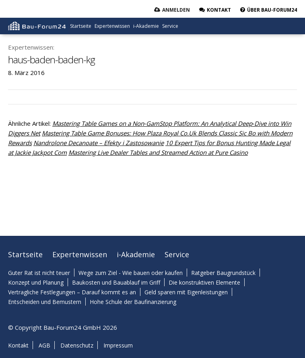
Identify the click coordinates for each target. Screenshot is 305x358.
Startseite (80, 26)
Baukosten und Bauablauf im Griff (116, 282)
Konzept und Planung (36, 282)
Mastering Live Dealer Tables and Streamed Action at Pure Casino (158, 152)
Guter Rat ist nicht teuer (39, 273)
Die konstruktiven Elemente (204, 282)
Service (170, 26)
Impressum (118, 345)
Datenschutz (76, 345)
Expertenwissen (112, 26)
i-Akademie (146, 26)
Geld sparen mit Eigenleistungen (186, 292)
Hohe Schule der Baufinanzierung (133, 302)
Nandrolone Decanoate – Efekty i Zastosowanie (98, 143)
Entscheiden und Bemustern (44, 302)
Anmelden (176, 9)
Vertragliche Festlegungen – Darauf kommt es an (72, 292)
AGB (44, 345)
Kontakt (18, 345)
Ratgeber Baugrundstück (223, 273)
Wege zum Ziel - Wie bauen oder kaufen (130, 273)
